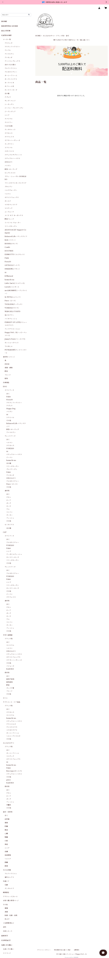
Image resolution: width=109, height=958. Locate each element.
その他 (8, 420)
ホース (8, 506)
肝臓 (6, 826)
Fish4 (7, 258)
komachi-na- (10, 280)
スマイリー (9, 122)
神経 (6, 844)
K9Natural (9, 276)
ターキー (9, 515)
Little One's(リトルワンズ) (14, 283)
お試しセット (7, 931)
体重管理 (8, 855)
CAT (4, 532)
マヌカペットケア (11, 205)
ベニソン (9, 512)
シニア (7, 848)
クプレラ (8, 97)
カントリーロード (11, 90)
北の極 (7, 93)
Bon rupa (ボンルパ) (14, 771)
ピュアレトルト (10, 173)
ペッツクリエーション (12, 329)
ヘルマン (8, 194)
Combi (7, 247)
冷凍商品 (6, 382)
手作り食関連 (7, 635)
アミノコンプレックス (12, 61)
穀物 (6, 378)
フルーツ (8, 375)
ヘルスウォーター (11, 190)
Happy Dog (10, 409)
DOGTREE (9, 251)
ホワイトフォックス (12, 197)
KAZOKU (10, 669)
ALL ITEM (5, 31)
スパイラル (9, 119)
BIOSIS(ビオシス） (12, 244)
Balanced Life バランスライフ (16, 236)
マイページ (7, 953)
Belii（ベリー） (10, 240)
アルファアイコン (11, 68)
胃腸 (6, 823)
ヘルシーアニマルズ (13, 736)
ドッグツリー (9, 144)
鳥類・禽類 (9, 368)
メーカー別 (7, 39)
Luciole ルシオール (12, 287)
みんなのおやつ (48, 36)
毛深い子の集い (8, 949)
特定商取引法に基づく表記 (62, 950)
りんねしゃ (9, 346)
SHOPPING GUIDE (9, 26)
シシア (7, 115)
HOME (38, 36)
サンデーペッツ (10, 101)
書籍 (6, 908)
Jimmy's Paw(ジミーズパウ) (15, 339)
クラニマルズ (11, 724)
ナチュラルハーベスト (12, 158)
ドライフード (9, 390)
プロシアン (8, 187)
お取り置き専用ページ (11, 900)
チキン (8, 497)
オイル (5, 698)
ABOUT (4, 936)
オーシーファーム (11, 75)
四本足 (7, 364)
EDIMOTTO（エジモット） (15, 254)
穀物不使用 (10, 679)
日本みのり (9, 162)
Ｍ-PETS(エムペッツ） (13, 297)
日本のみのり (11, 478)
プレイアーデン (11, 469)
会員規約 (76, 950)
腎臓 (6, 837)
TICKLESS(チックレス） (14, 304)
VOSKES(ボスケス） (12, 308)
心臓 (6, 833)
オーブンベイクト (11, 79)
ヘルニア (8, 859)
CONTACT (6, 940)
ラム (8, 509)
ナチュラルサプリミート (13, 155)
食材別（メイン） (9, 357)
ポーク (8, 503)
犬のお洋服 (7, 870)
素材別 (7, 673)
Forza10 (8, 262)
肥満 (6, 866)
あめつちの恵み (10, 65)
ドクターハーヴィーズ (12, 140)
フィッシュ (10, 518)
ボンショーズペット (12, 343)
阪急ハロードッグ (11, 169)
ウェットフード (10, 436)
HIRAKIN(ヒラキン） (13, 269)
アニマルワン (9, 54)
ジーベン (9, 457)
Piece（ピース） (11, 301)
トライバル (9, 148)
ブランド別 (60, 36)
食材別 (7, 491)
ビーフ (8, 500)
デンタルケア (9, 888)
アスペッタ (8, 43)
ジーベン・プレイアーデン (14, 108)
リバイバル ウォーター (13, 223)
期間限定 (6, 892)
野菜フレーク (9, 219)
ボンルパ (8, 201)
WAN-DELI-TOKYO (12, 311)
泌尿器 (7, 819)
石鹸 (6, 885)
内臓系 (8, 805)
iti (5, 272)
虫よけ (7, 919)
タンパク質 (10, 688)
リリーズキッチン (11, 226)
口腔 (6, 841)
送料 (4, 927)
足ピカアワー (9, 315)
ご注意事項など (8, 923)
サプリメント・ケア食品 (11, 702)
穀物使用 (9, 682)
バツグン (8, 166)
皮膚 (6, 852)
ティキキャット (10, 130)
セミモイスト (9, 525)
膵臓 (6, 862)
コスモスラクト (11, 730)
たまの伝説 (9, 126)
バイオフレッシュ (11, 319)
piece (8, 780)
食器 (6, 912)
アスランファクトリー (12, 47)
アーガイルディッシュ (14, 554)
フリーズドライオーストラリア (15, 183)
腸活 (6, 830)
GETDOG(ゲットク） (13, 265)
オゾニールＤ (9, 86)
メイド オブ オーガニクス (14, 215)
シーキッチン (9, 104)
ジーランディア (10, 111)
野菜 (6, 371)
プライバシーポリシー (44, 950)
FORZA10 (10, 448)
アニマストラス (11, 727)
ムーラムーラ (9, 212)
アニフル (8, 50)
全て (8, 394)
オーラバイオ (9, 83)
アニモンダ (8, 57)
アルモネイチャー (11, 72)
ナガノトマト (9, 151)
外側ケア (6, 881)
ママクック (9, 208)
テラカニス (9, 133)
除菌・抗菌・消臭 (11, 915)
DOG (5, 387)
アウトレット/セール (10, 896)
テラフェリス (9, 137)
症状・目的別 (7, 812)
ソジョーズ (10, 666)
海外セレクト (9, 877)
